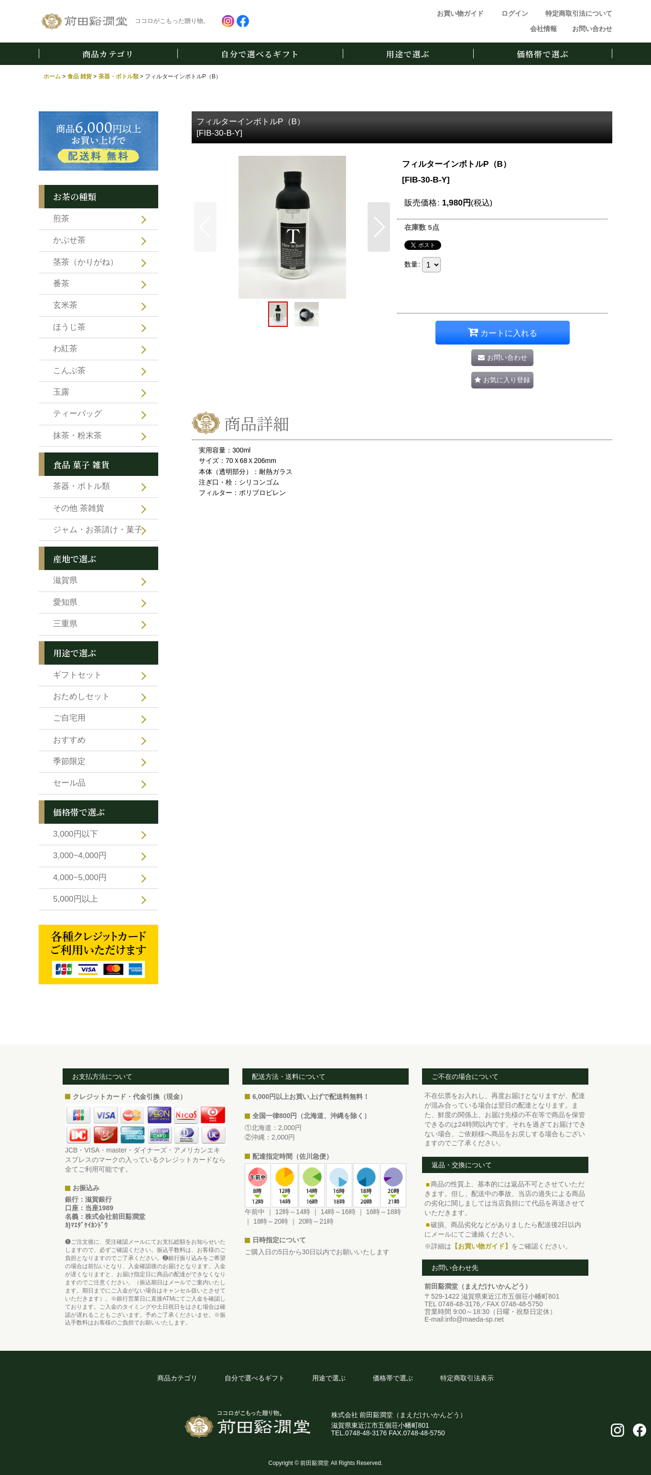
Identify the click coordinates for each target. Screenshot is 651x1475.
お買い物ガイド (460, 13)
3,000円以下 (75, 834)
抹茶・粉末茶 (77, 435)
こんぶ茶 (69, 370)
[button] (205, 227)
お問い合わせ (592, 28)
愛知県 (65, 602)
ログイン (514, 13)
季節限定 (69, 761)
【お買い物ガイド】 (481, 1246)
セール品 (69, 782)
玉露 (61, 392)
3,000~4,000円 (80, 855)
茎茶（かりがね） (85, 262)
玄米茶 (65, 305)
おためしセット (81, 696)
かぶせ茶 (69, 240)
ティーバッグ (77, 413)
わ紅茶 (65, 348)
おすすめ (69, 739)
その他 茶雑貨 (78, 508)
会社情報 (543, 28)
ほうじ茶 (69, 327)
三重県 (65, 623)
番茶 (61, 283)
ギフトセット (77, 674)
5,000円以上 (75, 899)
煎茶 (61, 218)
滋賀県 (65, 580)
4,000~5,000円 (80, 877)
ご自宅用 (69, 717)
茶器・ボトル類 (81, 486)
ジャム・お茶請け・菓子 (97, 529)
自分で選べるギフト (260, 54)
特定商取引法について (578, 13)
